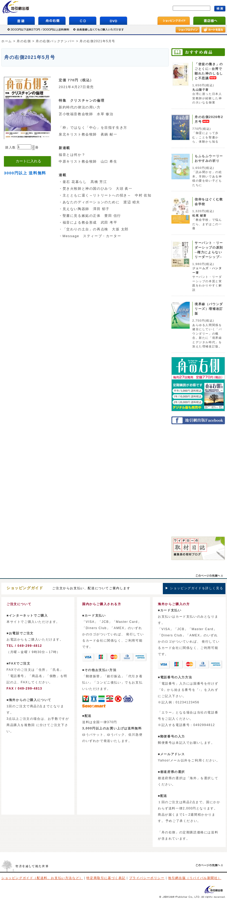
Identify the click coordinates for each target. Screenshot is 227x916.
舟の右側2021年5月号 (97, 41)
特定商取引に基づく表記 (106, 878)
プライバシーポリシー (147, 878)
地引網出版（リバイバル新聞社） (194, 878)
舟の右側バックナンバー (55, 41)
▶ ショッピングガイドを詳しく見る (194, 588)
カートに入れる (28, 161)
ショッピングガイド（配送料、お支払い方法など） (42, 878)
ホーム (6, 41)
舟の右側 (24, 41)
